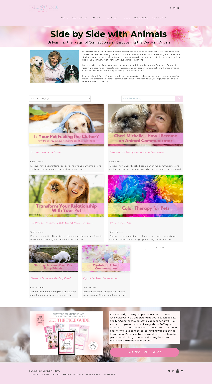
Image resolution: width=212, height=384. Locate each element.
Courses (45, 374)
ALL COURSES (80, 17)
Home (35, 374)
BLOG (127, 17)
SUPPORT (97, 17)
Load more (159, 247)
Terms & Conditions (73, 374)
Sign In (174, 8)
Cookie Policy (110, 374)
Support (56, 374)
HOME (64, 17)
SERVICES (113, 17)
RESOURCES (141, 17)
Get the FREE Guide (144, 352)
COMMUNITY (159, 17)
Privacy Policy (93, 374)
